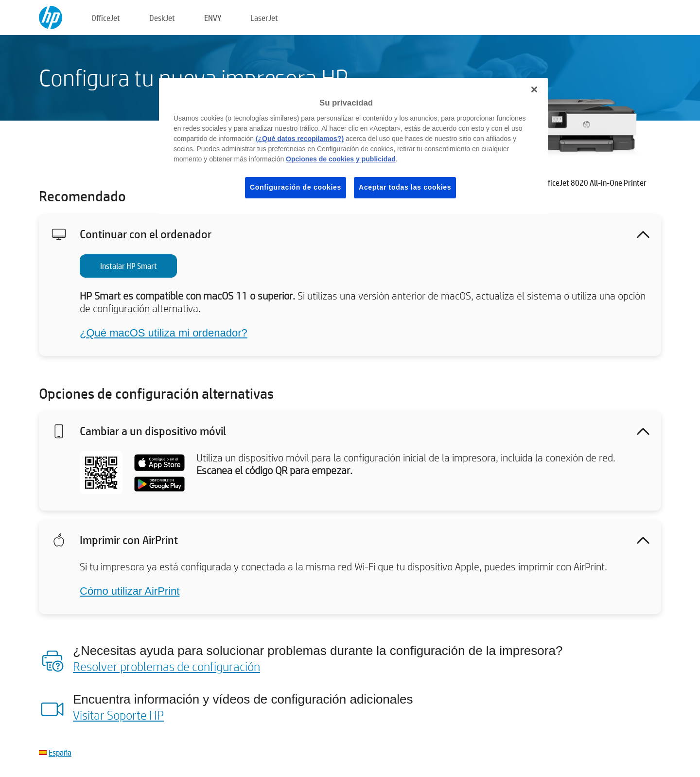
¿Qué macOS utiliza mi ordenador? (163, 333)
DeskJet (162, 17)
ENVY (212, 17)
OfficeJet (105, 17)
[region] (353, 146)
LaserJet (264, 17)
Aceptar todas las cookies (405, 187)
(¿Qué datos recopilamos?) (300, 138)
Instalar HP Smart (128, 265)
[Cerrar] (534, 89)
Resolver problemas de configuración (166, 666)
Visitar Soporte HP (118, 715)
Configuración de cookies (295, 187)
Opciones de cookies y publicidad (341, 159)
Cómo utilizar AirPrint (129, 591)
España (60, 752)
